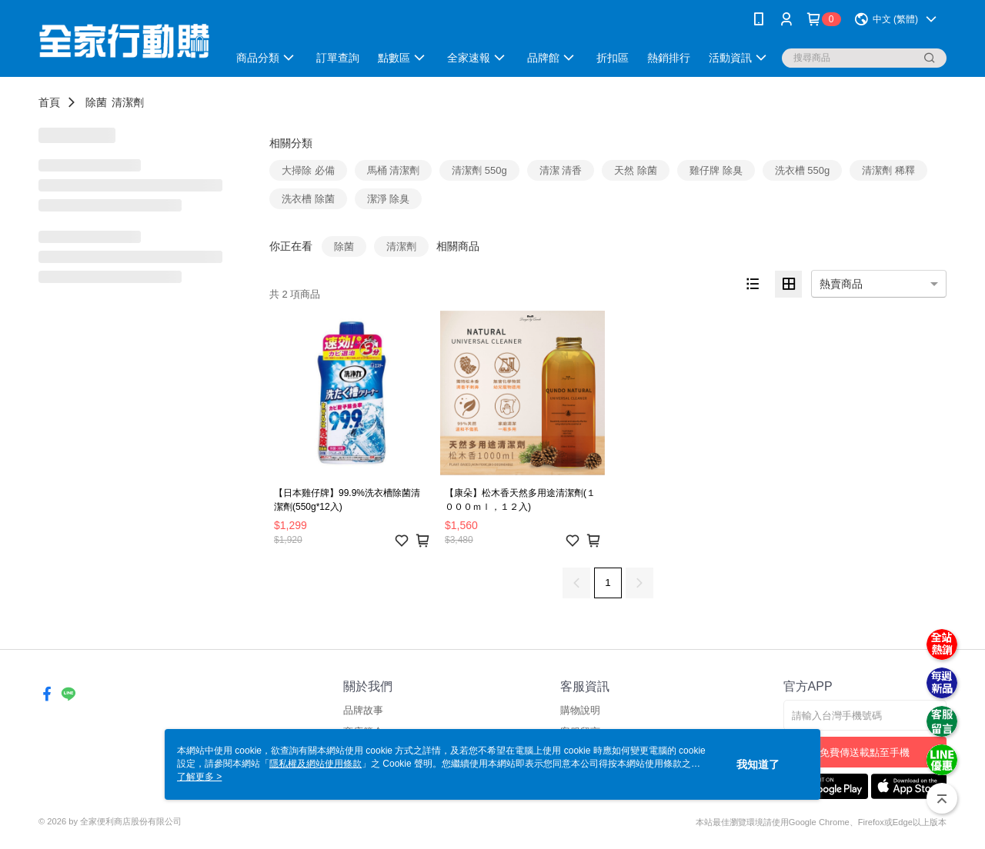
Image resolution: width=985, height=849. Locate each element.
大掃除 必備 (308, 170)
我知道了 (758, 764)
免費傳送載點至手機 (865, 752)
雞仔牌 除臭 (716, 170)
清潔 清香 (561, 170)
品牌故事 (363, 710)
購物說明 (580, 710)
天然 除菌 (635, 170)
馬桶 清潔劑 (393, 170)
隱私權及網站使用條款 (315, 763)
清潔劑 (128, 102)
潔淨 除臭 (388, 199)
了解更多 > (199, 776)
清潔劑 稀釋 (888, 170)
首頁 (49, 102)
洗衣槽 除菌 (308, 199)
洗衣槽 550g (802, 170)
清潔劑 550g (479, 170)
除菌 (96, 102)
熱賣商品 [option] (841, 284)
